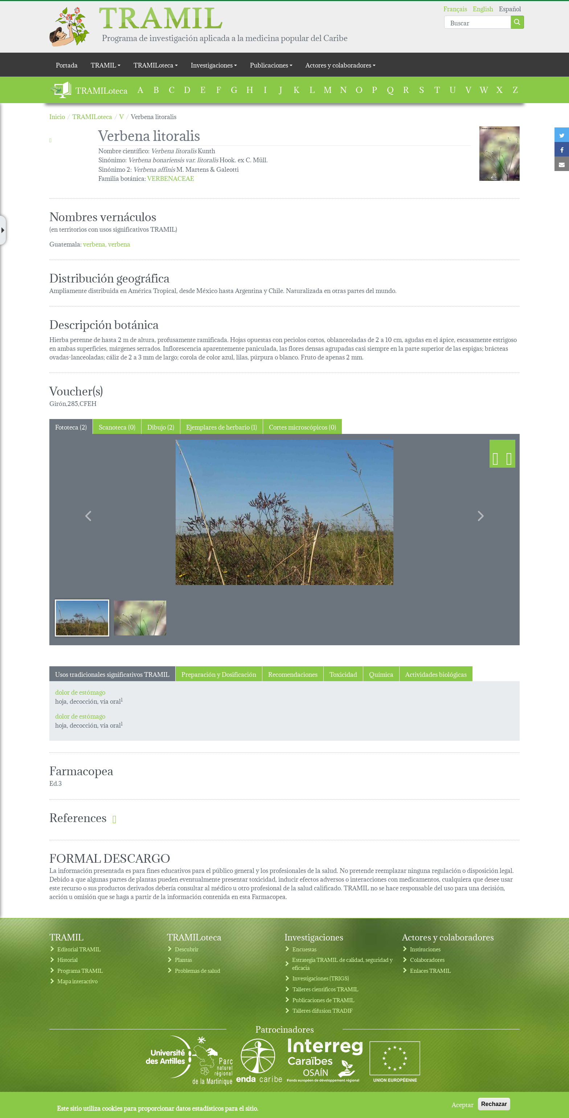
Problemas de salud (197, 970)
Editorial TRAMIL (79, 949)
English (483, 8)
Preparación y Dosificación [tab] (218, 674)
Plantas (183, 959)
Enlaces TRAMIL (430, 970)
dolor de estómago (80, 691)
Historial (67, 959)
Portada (67, 64)
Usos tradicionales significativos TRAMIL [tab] (112, 674)
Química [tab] (381, 674)
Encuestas (304, 949)
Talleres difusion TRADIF (322, 1010)
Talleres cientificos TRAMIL (325, 989)
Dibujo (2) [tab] (160, 426)
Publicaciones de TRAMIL (323, 1000)
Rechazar (494, 1104)
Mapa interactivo (77, 981)
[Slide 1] (82, 617)
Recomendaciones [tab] (293, 674)
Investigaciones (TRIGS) (320, 978)
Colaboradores (427, 959)
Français (455, 8)
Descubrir (186, 949)
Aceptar (463, 1104)
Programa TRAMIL (80, 970)
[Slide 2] (140, 617)
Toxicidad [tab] (343, 674)
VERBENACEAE (170, 178)
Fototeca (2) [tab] (71, 426)
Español (510, 8)
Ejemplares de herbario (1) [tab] (221, 426)
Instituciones (425, 949)
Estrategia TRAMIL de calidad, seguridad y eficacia (342, 963)
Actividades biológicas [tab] (436, 674)
